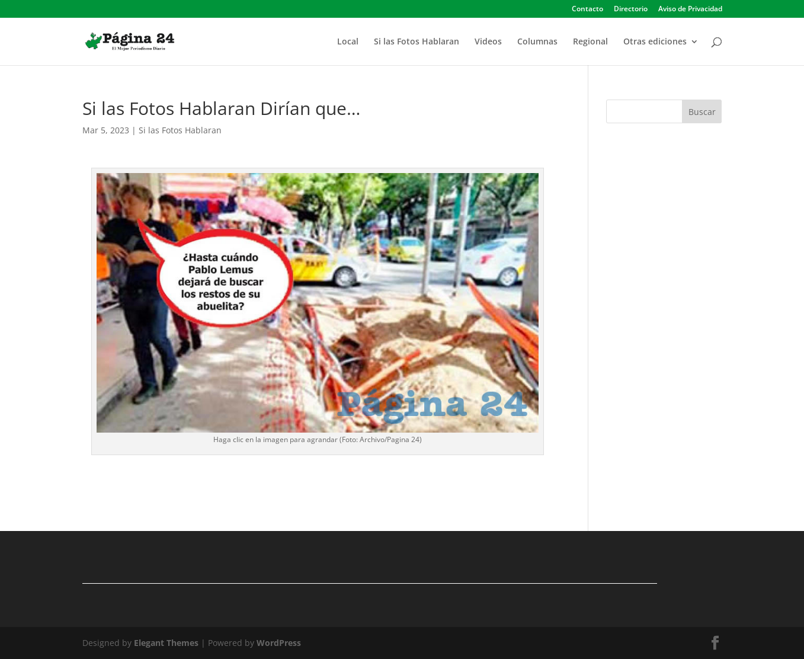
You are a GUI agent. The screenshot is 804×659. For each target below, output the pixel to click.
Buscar (702, 111)
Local (347, 42)
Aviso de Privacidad (690, 9)
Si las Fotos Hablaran (416, 42)
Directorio (631, 9)
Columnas (537, 42)
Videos (488, 42)
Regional (590, 42)
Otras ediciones (655, 42)
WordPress (279, 642)
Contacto (587, 9)
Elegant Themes (166, 642)
